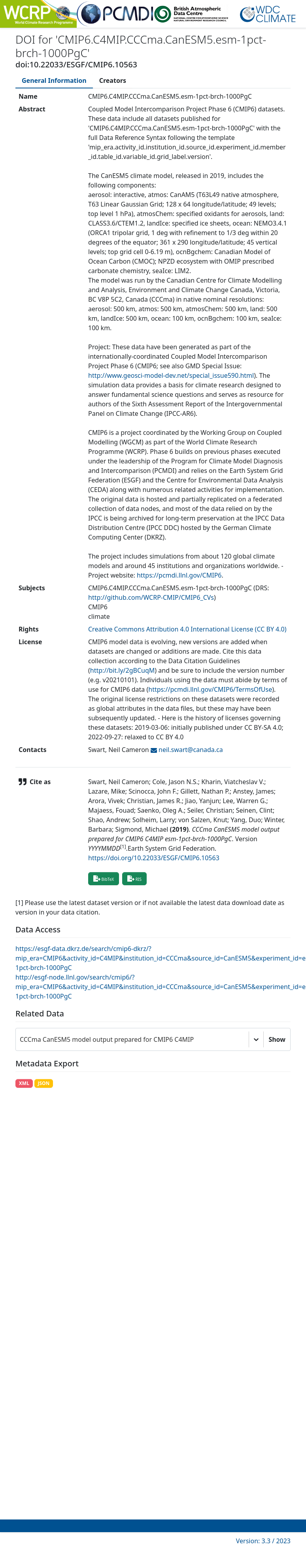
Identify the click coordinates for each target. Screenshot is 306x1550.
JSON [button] (43, 1083)
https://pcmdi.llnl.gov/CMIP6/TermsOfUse (210, 689)
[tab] (54, 80)
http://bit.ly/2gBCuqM (122, 670)
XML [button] (24, 1083)
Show (276, 1039)
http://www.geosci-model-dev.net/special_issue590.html (171, 375)
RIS (134, 878)
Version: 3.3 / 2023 (263, 1541)
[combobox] (20, 1039)
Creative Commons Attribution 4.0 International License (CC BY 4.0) (187, 629)
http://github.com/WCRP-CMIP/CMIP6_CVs (151, 597)
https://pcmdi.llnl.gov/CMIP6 (179, 575)
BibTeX (103, 878)
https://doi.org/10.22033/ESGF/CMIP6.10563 (153, 857)
